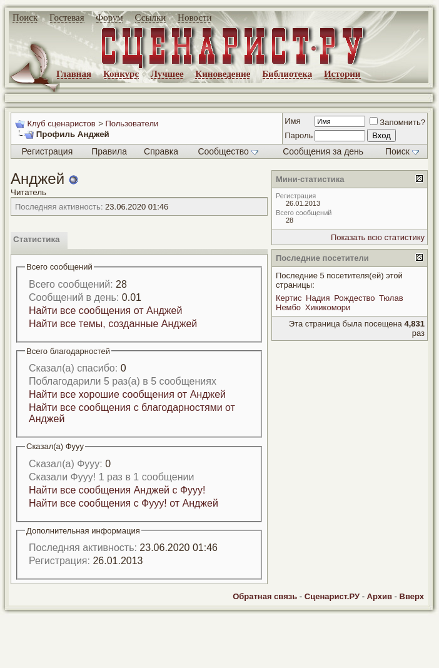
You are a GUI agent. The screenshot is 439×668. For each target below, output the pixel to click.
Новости (194, 18)
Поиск (25, 18)
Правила (109, 151)
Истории (342, 74)
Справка (161, 151)
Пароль (299, 135)
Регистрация (47, 151)
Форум (109, 18)
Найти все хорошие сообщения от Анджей (127, 394)
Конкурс (121, 74)
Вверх (412, 596)
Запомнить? (397, 122)
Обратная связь (265, 596)
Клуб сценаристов (61, 123)
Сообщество (228, 151)
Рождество (354, 298)
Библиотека (287, 74)
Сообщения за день (323, 151)
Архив (379, 596)
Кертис (288, 298)
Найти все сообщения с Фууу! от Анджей (123, 503)
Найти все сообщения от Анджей (105, 310)
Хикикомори (328, 307)
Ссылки (150, 18)
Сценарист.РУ (332, 596)
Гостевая (66, 18)
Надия (318, 298)
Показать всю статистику (378, 237)
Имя (292, 121)
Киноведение (222, 74)
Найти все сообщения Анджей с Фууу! (117, 490)
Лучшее (167, 74)
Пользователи (131, 123)
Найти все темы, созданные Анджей (113, 323)
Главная (73, 74)
